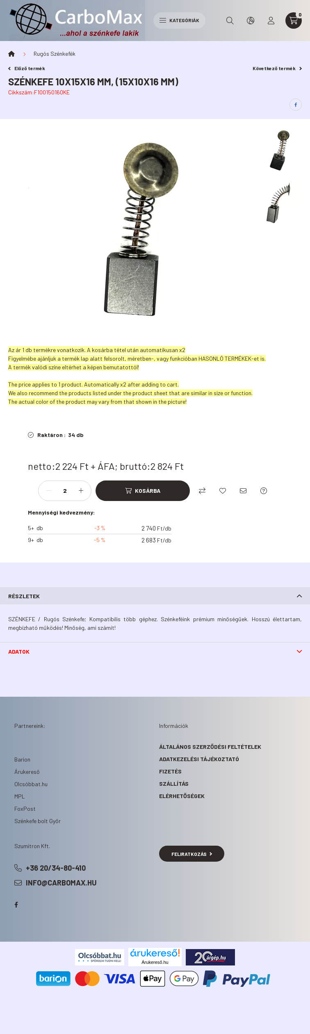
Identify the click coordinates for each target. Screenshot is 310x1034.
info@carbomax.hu (61, 882)
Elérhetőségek (182, 795)
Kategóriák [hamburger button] (179, 20)
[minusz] (49, 491)
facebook (16, 905)
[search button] (230, 20)
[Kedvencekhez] (222, 491)
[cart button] (293, 20)
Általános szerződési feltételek (210, 746)
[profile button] (271, 20)
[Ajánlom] (243, 491)
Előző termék (26, 68)
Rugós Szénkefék (54, 53)
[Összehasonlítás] (202, 491)
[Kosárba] (143, 490)
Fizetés (170, 771)
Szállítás (174, 783)
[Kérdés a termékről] (263, 491)
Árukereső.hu (154, 962)
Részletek (24, 595)
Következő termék (277, 68)
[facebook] (295, 104)
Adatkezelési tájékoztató (199, 758)
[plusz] (81, 491)
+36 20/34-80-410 (56, 867)
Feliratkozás (191, 854)
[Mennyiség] (65, 491)
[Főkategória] (11, 53)
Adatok (19, 651)
